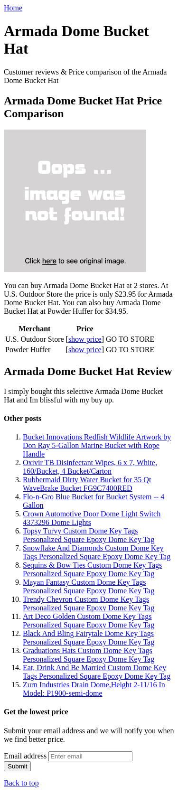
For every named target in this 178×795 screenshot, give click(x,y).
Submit (17, 766)
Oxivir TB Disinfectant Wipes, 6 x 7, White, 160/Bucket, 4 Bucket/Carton (90, 466)
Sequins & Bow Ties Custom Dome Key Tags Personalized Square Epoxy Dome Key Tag (92, 569)
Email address (25, 756)
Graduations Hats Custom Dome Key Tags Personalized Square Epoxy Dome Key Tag (88, 654)
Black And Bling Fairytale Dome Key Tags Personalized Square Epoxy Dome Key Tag (88, 637)
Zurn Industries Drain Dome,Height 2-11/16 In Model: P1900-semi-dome (94, 689)
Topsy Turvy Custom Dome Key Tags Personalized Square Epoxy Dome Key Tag (88, 535)
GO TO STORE (130, 339)
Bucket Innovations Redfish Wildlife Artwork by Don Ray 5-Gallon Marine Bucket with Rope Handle (97, 445)
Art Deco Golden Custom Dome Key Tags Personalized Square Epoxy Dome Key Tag (88, 620)
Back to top (21, 783)
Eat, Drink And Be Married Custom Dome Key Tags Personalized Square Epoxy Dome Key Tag (96, 672)
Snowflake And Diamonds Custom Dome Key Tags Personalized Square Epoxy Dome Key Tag (96, 552)
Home (13, 8)
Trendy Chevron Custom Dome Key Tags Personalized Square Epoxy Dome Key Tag (88, 603)
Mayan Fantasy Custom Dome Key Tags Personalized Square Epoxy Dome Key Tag (88, 586)
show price (85, 339)
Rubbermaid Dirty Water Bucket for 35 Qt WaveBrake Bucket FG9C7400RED (87, 484)
